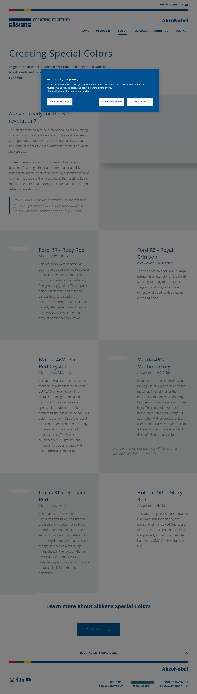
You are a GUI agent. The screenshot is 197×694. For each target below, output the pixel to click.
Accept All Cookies (111, 101)
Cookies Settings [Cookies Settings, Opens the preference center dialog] (59, 101)
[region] (100, 90)
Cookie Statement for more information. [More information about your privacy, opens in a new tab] (69, 91)
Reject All (140, 101)
